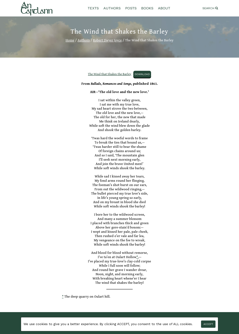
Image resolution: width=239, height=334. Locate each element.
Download (142, 74)
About (164, 8)
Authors (112, 8)
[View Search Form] (210, 8)
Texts (93, 8)
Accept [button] (208, 324)
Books (147, 8)
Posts (131, 8)
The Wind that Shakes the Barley (109, 74)
